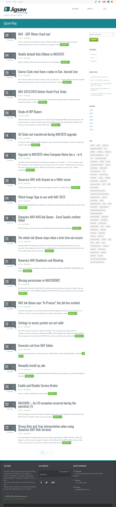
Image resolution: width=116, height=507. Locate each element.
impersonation (95, 197)
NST (102, 226)
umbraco (105, 246)
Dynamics (104, 181)
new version (102, 223)
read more (63, 44)
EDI (104, 184)
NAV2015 (104, 220)
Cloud (108, 161)
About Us (90, 9)
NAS (104, 204)
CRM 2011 (94, 168)
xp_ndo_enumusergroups (98, 259)
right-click (102, 233)
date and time (104, 174)
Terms (14, 2)
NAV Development (96, 213)
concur (108, 165)
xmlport (93, 255)
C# (91, 158)
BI (105, 148)
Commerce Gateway (97, 165)
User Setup (101, 249)
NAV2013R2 (94, 220)
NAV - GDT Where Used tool (100, 80)
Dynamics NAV (95, 184)
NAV (109, 204)
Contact (21, 2)
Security (100, 236)
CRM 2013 (103, 168)
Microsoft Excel (95, 204)
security (93, 236)
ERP (109, 184)
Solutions (75, 9)
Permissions (94, 229)
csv (104, 171)
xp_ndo (100, 255)
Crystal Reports (95, 171)
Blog (104, 9)
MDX (101, 200)
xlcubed (103, 252)
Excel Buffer (94, 187)
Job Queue (94, 200)
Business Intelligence (97, 155)
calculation (94, 161)
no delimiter (94, 226)
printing (103, 229)
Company (94, 61)
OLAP (108, 226)
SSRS (97, 242)
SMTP (104, 239)
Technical (94, 54)
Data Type (94, 174)
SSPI (92, 242)
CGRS (102, 161)
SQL (109, 239)
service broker (95, 239)
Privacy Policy (20, 499)
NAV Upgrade (95, 217)
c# (107, 155)
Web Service (94, 252)
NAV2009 (105, 217)
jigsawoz (44, 474)
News (92, 58)
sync (103, 242)
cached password (101, 158)
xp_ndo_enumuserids (97, 262)
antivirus (105, 145)
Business (108, 152)
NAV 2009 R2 (104, 207)
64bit (98, 145)
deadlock (93, 178)
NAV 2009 (94, 207)
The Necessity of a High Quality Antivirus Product (101, 84)
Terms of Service (9, 499)
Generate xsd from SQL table (99, 194)
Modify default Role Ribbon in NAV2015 (100, 89)
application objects (96, 148)
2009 (92, 145)
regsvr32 (93, 233)
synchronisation (95, 246)
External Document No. (98, 191)
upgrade (93, 249)
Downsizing (94, 181)
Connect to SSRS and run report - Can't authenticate (102, 94)
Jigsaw (104, 197)
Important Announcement (99, 77)
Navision (93, 223)
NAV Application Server (98, 210)
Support (8, 2)
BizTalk (93, 152)
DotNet (107, 178)
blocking (100, 152)
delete (101, 178)
